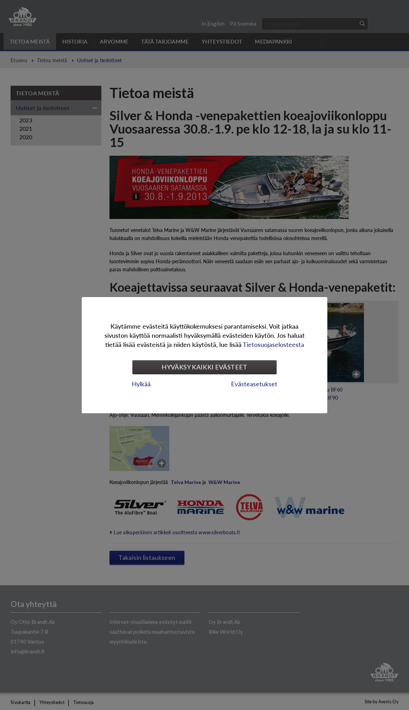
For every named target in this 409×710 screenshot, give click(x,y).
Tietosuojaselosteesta (273, 344)
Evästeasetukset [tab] (254, 384)
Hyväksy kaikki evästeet (204, 367)
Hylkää (141, 384)
